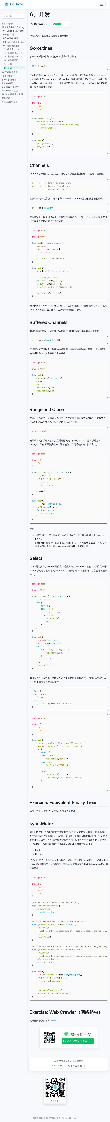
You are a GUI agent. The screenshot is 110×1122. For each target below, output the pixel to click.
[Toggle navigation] (102, 4)
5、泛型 (57, 1066)
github (72, 810)
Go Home (14, 4)
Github (53, 1020)
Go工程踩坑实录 (76, 1066)
